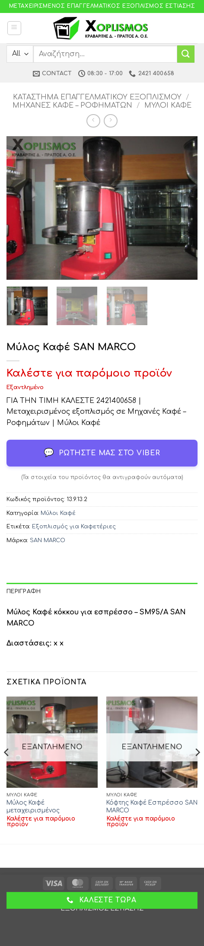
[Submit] (185, 53)
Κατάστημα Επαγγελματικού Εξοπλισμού (97, 97)
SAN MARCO (47, 540)
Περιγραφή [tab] (23, 591)
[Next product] (93, 121)
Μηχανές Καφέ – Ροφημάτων (72, 105)
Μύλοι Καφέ (167, 105)
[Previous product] (110, 121)
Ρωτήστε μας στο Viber (102, 453)
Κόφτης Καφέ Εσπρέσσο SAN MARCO (152, 806)
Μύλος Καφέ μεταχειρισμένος (33, 806)
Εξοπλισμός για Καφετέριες (74, 527)
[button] (14, 28)
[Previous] (7, 769)
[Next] (197, 769)
